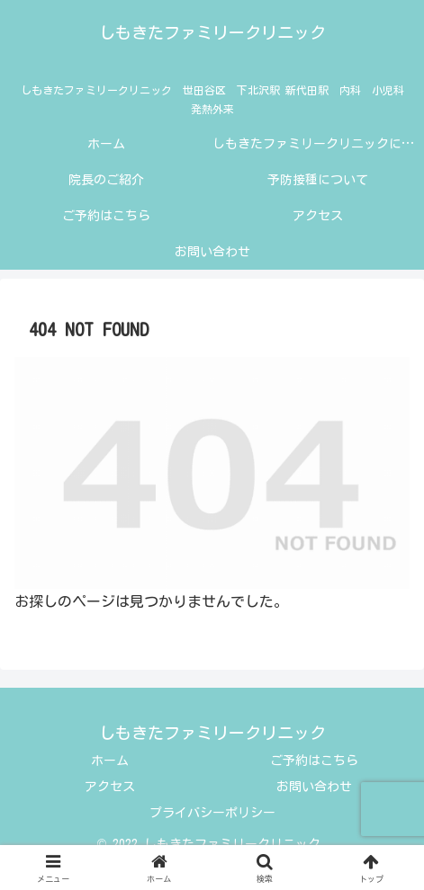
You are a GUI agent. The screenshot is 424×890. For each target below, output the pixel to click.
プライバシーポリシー (212, 812)
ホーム (110, 760)
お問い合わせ (314, 786)
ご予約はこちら (314, 760)
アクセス (110, 786)
